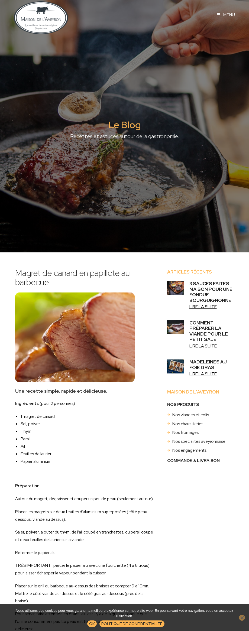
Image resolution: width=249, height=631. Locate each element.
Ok (92, 623)
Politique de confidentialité (132, 623)
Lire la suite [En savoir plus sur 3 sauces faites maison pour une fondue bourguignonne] (203, 307)
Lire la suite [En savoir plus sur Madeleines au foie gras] (203, 374)
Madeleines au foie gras (208, 364)
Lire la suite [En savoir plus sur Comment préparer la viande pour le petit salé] (203, 346)
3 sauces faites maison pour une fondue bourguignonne (210, 292)
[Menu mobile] (226, 15)
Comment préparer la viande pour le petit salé (208, 331)
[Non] (242, 618)
